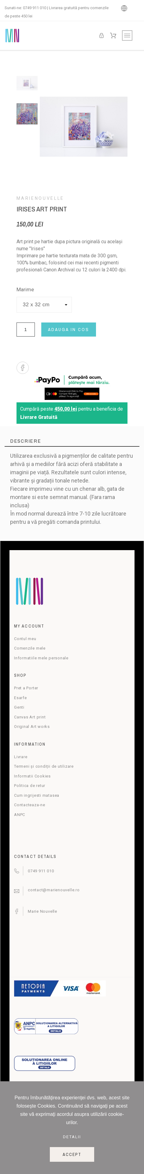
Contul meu (25, 638)
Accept (72, 1154)
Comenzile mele (30, 648)
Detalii (72, 1137)
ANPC (19, 814)
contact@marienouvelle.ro (54, 890)
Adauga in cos (68, 329)
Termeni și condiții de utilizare (44, 766)
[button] (22, 368)
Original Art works (32, 726)
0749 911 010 (34, 8)
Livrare (20, 757)
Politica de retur (29, 785)
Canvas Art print (30, 717)
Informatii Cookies (32, 776)
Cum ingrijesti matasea (36, 795)
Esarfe (20, 697)
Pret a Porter (26, 688)
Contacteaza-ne (29, 805)
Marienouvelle (40, 198)
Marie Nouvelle (42, 911)
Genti (19, 707)
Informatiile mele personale (41, 658)
